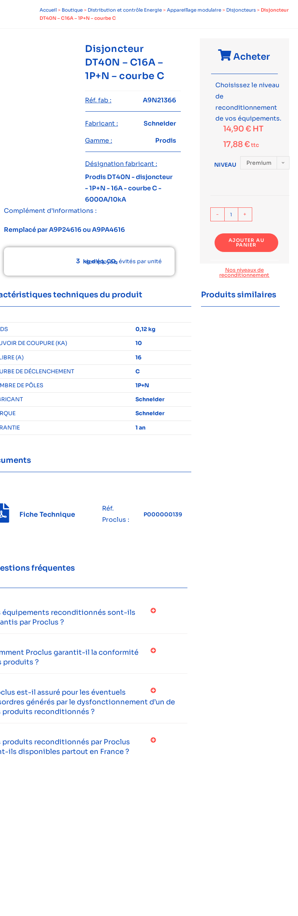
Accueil (48, 10)
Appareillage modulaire (194, 10)
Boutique (72, 10)
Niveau (225, 164)
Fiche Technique (47, 515)
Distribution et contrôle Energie (125, 10)
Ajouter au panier (246, 242)
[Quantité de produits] (231, 214)
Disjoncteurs (241, 10)
